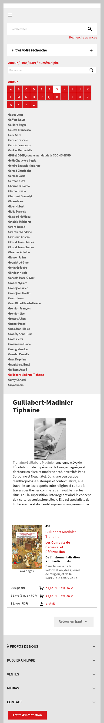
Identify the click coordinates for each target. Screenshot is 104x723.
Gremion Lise (16, 313)
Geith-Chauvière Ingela (22, 160)
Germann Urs (16, 181)
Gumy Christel (17, 380)
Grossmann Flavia (19, 344)
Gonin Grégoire (17, 268)
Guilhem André (17, 370)
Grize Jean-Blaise (19, 329)
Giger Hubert (16, 206)
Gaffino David (16, 120)
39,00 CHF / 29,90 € (56, 588)
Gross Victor (15, 339)
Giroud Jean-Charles (21, 242)
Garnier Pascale (18, 140)
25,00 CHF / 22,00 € (56, 595)
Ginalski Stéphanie (19, 222)
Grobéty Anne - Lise (20, 334)
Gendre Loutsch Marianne (24, 166)
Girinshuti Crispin (19, 237)
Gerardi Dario (16, 176)
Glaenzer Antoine (19, 252)
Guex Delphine (17, 359)
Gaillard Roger (17, 125)
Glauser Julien (17, 257)
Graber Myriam (17, 283)
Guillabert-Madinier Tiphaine (26, 375)
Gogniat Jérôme (18, 262)
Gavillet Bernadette (20, 150)
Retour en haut (74, 621)
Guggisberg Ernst (19, 364)
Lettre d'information (27, 715)
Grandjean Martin (19, 293)
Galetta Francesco (19, 130)
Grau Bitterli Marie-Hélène (24, 303)
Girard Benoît (16, 227)
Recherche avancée (83, 37)
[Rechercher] (52, 29)
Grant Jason (15, 298)
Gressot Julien (17, 319)
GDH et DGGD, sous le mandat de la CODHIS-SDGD (39, 155)
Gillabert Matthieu (19, 217)
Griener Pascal (17, 324)
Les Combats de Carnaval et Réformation (57, 547)
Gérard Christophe (19, 171)
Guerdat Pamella (18, 354)
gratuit (47, 603)
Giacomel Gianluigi (20, 196)
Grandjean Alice (18, 288)
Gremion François (19, 308)
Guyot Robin (15, 385)
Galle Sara (14, 135)
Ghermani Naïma (19, 186)
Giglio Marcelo (17, 211)
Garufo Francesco (19, 145)
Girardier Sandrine (20, 232)
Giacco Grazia (17, 191)
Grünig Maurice (17, 349)
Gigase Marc (15, 201)
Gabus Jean (15, 115)
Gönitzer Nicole (17, 273)
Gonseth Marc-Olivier (21, 278)
